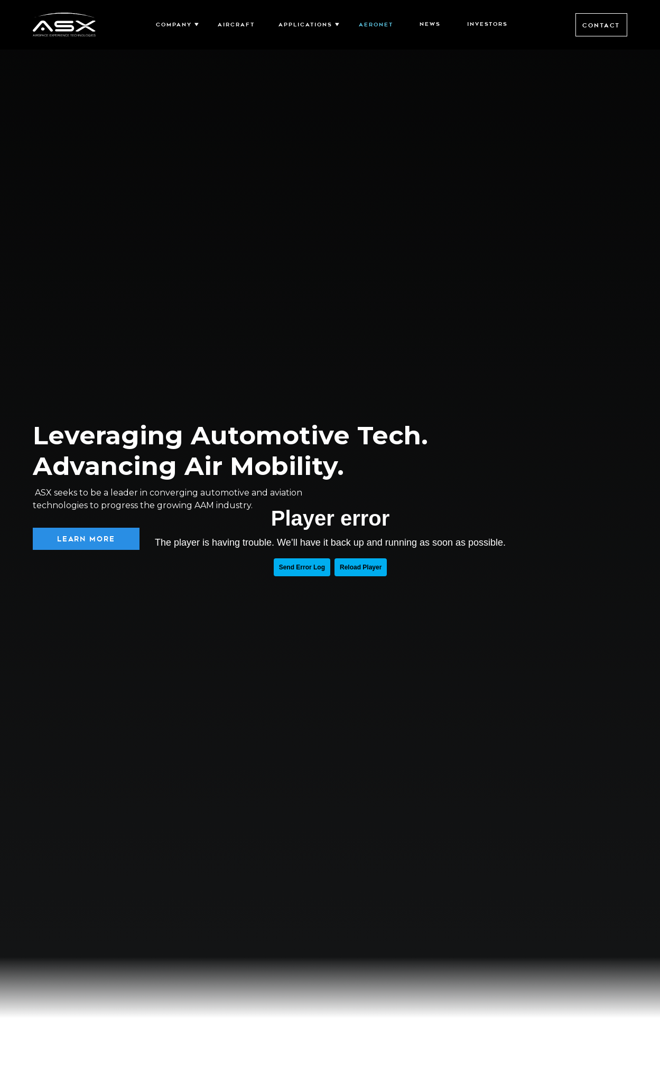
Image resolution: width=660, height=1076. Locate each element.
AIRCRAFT (236, 24)
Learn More (86, 539)
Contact (601, 25)
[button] (175, 25)
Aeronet (376, 24)
